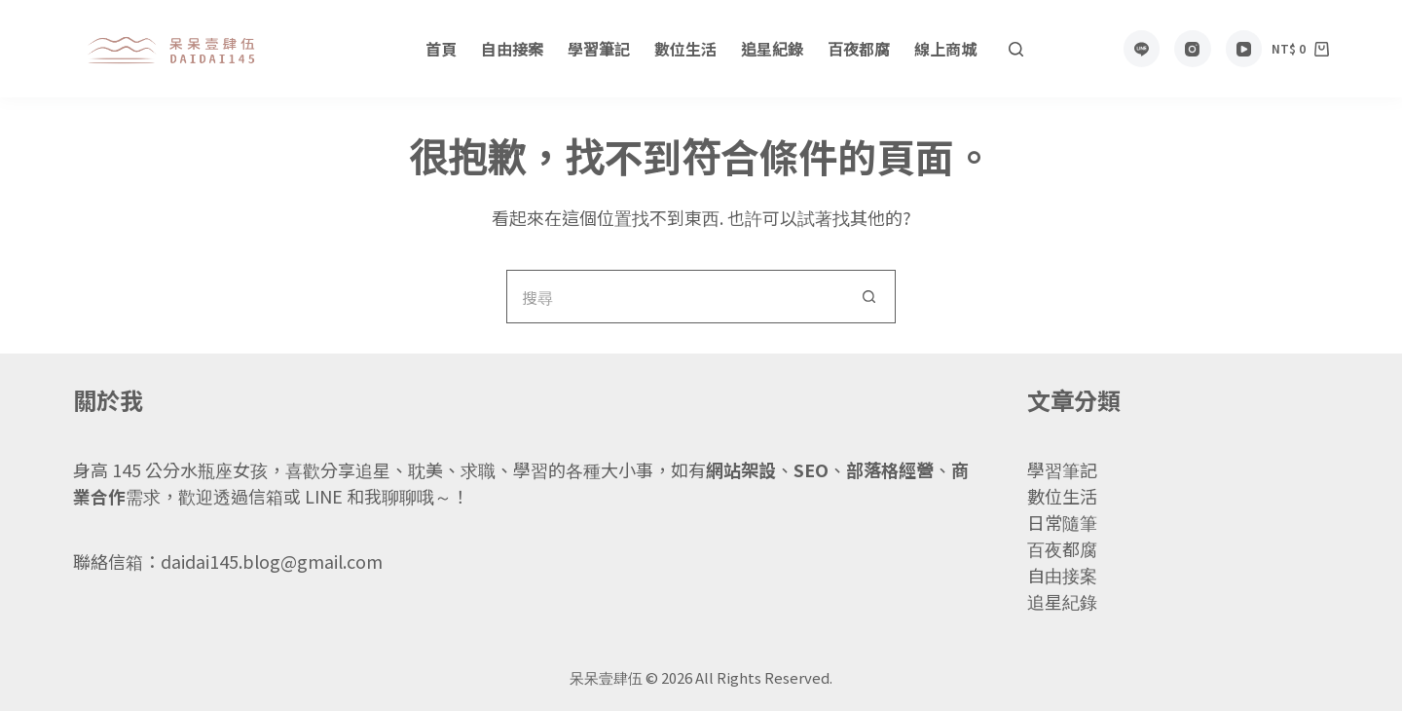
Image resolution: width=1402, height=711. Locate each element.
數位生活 (685, 48)
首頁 (441, 48)
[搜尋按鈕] (869, 296)
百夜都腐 (859, 48)
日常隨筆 (1062, 522)
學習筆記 (599, 48)
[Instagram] (1192, 48)
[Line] (1142, 48)
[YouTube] (1244, 48)
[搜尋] (1016, 49)
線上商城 (945, 48)
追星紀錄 (772, 48)
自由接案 (512, 48)
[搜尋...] (674, 296)
